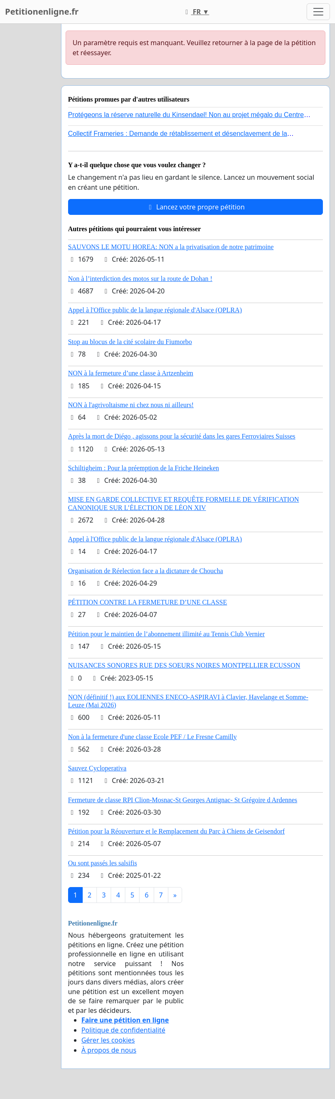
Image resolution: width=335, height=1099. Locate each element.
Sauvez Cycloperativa (97, 768)
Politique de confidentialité (123, 1030)
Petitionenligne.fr (42, 11)
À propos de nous (109, 1050)
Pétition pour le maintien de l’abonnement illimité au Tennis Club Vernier (166, 633)
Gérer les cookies (108, 1040)
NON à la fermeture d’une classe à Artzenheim (130, 373)
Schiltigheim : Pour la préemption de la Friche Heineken (143, 468)
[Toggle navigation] (318, 11)
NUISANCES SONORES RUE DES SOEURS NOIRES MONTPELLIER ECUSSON (184, 665)
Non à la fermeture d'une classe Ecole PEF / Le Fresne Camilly (152, 736)
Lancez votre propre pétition (195, 207)
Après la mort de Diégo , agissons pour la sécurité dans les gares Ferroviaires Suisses (181, 436)
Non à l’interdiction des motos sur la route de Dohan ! (140, 278)
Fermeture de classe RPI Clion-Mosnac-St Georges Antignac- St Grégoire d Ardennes (182, 799)
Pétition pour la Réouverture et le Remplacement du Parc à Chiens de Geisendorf (176, 831)
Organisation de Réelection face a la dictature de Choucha (145, 570)
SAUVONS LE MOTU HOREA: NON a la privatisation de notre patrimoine (171, 246)
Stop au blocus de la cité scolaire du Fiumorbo (130, 341)
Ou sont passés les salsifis (102, 863)
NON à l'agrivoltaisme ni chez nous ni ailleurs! (131, 404)
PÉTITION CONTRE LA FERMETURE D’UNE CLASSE (147, 602)
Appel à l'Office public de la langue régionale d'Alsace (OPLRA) (155, 310)
